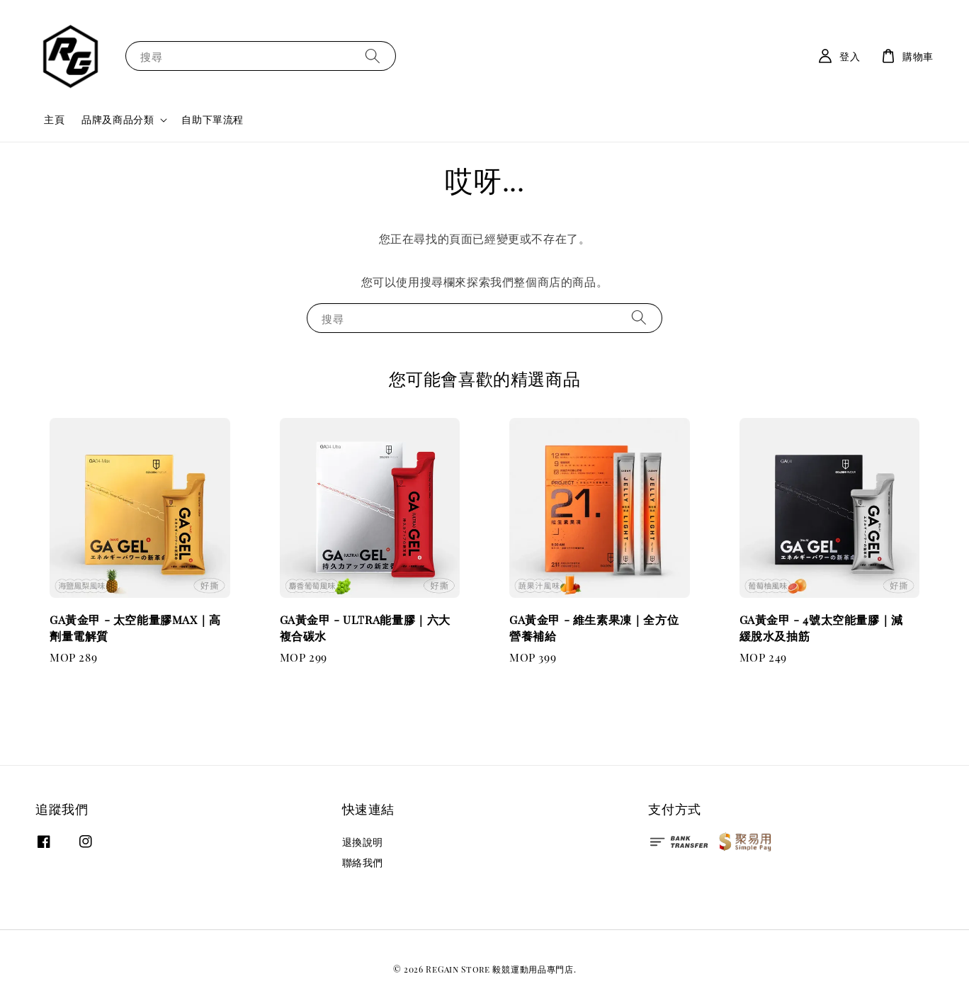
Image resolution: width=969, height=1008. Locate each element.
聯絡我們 (362, 862)
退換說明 (362, 842)
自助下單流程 (212, 119)
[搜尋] (372, 55)
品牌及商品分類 (117, 119)
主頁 (54, 119)
